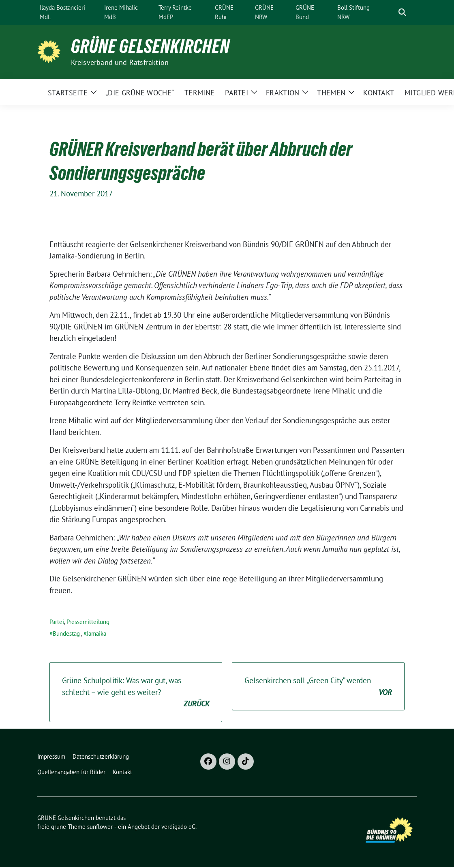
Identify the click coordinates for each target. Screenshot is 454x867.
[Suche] (390, 12)
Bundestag (66, 633)
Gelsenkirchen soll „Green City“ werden (318, 687)
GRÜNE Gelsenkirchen (150, 46)
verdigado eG (178, 826)
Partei (56, 622)
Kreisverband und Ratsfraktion (120, 62)
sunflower (100, 826)
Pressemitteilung (87, 622)
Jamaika (96, 633)
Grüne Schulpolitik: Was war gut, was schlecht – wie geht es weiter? (136, 693)
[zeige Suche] (402, 12)
